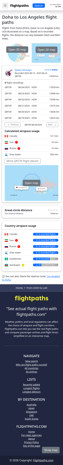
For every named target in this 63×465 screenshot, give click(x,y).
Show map (50, 450)
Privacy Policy (31, 442)
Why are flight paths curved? (31, 364)
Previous (13, 124)
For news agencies (31, 435)
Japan (31, 408)
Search (38, 5)
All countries (31, 368)
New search (31, 361)
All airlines (31, 371)
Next (52, 124)
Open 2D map (46, 50)
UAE (31, 415)
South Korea (31, 418)
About (31, 438)
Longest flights (31, 388)
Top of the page (31, 445)
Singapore (31, 411)
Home (19, 287)
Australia (31, 404)
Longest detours (32, 391)
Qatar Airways (23, 70)
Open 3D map (17, 49)
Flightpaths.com (43, 460)
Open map (31, 183)
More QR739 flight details (23, 161)
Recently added (31, 384)
